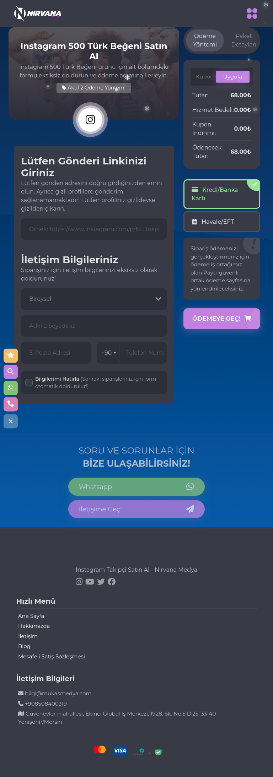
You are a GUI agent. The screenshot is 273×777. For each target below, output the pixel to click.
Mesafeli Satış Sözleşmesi (51, 656)
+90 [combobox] (108, 352)
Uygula (232, 76)
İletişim (28, 636)
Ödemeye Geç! (221, 319)
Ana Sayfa (31, 616)
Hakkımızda (34, 626)
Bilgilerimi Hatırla (95, 383)
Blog (24, 646)
